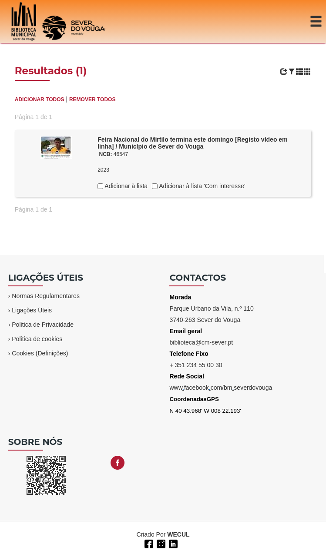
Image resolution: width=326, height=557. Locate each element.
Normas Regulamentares (46, 295)
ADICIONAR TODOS (39, 99)
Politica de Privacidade (43, 324)
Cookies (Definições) (40, 353)
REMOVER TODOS (92, 99)
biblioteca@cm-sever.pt (201, 342)
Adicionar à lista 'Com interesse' (201, 185)
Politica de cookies (37, 338)
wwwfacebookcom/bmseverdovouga (220, 387)
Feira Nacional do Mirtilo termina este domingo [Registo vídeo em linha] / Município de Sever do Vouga (192, 143)
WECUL (178, 534)
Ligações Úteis (32, 310)
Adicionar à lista (125, 185)
